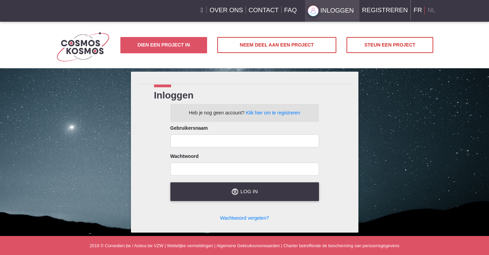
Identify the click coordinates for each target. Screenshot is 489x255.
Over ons (226, 10)
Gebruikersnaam (189, 128)
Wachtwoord (184, 156)
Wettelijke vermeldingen (190, 245)
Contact (264, 10)
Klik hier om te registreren (273, 112)
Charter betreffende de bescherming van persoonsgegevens (341, 245)
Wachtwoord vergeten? (244, 218)
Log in (244, 192)
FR (418, 10)
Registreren (385, 10)
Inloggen (331, 10)
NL (431, 10)
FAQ (290, 10)
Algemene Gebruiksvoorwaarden (248, 245)
